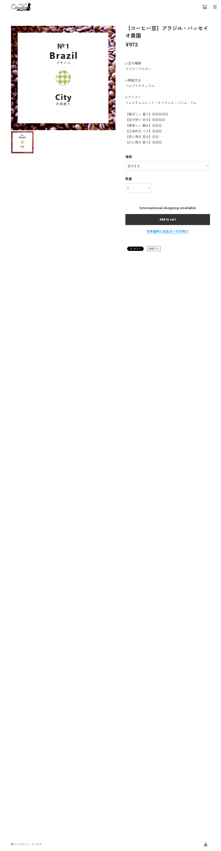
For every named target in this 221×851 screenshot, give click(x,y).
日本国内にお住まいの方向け (168, 231)
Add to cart (168, 219)
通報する (154, 248)
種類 (128, 157)
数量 (128, 179)
